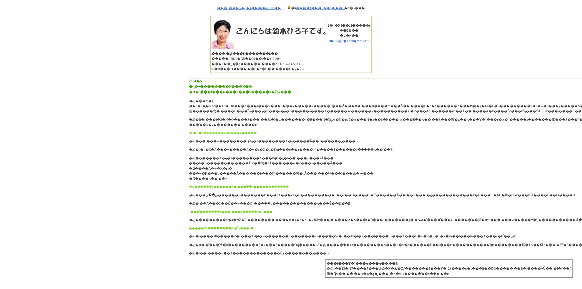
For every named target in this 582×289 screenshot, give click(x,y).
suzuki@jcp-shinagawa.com (349, 41)
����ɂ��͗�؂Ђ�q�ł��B (320, 8)
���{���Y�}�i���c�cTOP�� (249, 8)
